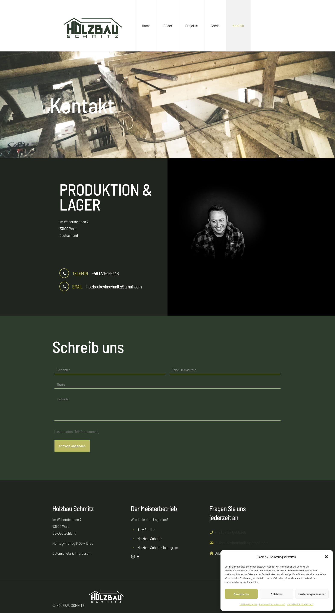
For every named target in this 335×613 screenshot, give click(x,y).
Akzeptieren (241, 594)
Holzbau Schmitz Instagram (158, 547)
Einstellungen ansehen (312, 594)
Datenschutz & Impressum (71, 553)
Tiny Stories (146, 529)
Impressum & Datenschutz (272, 604)
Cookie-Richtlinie (248, 604)
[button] (326, 557)
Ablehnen (277, 594)
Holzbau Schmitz (150, 538)
